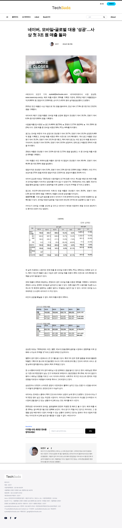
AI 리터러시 (26, 17)
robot (37, 17)
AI (7, 17)
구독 (90, 431)
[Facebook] (51, 448)
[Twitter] (48, 448)
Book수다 (46, 17)
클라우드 (15, 17)
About (113, 17)
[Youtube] (5, 518)
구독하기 (111, 4)
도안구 (57, 44)
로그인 (102, 4)
